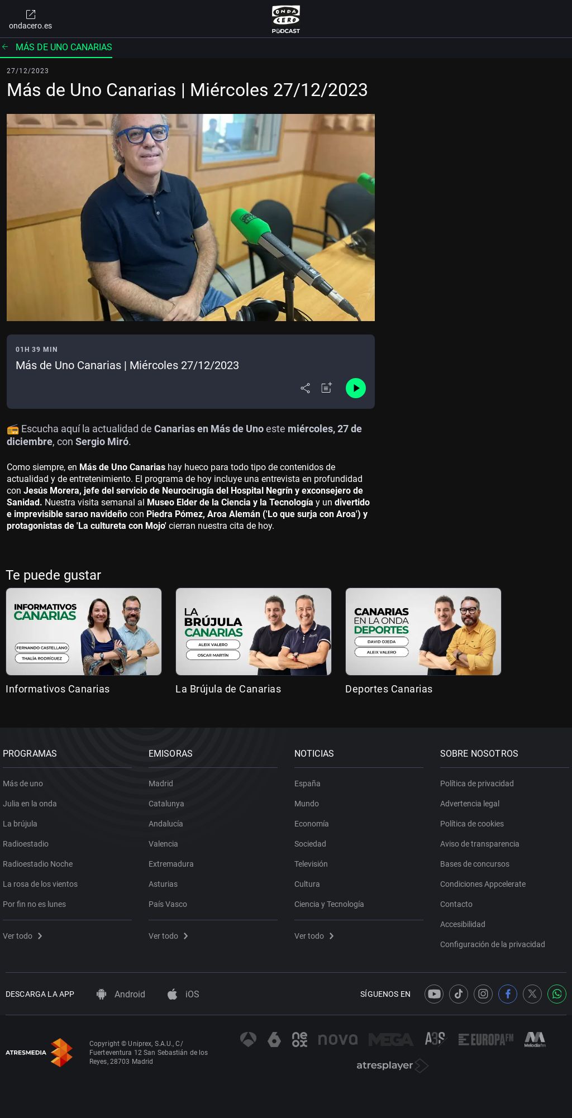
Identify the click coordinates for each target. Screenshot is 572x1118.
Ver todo (25, 931)
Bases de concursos (477, 859)
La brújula (23, 819)
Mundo (309, 799)
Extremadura (174, 859)
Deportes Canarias (389, 689)
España (310, 779)
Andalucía (168, 819)
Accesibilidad (465, 919)
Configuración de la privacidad (495, 939)
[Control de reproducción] (356, 388)
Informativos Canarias (58, 689)
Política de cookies (475, 819)
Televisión (314, 859)
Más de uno (26, 779)
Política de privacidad (480, 779)
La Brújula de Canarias (228, 689)
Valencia (166, 839)
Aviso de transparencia (482, 839)
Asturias (165, 879)
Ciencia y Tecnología (332, 899)
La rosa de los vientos (43, 879)
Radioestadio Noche (40, 859)
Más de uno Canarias (56, 47)
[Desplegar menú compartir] (305, 388)
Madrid (163, 779)
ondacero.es (30, 19)
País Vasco (170, 899)
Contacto (459, 899)
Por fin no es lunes (37, 899)
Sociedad (313, 839)
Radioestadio (28, 839)
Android (121, 994)
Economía (314, 819)
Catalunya (169, 799)
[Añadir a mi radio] (327, 388)
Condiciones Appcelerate (485, 879)
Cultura (310, 879)
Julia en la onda (33, 799)
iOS (183, 994)
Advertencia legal (472, 799)
